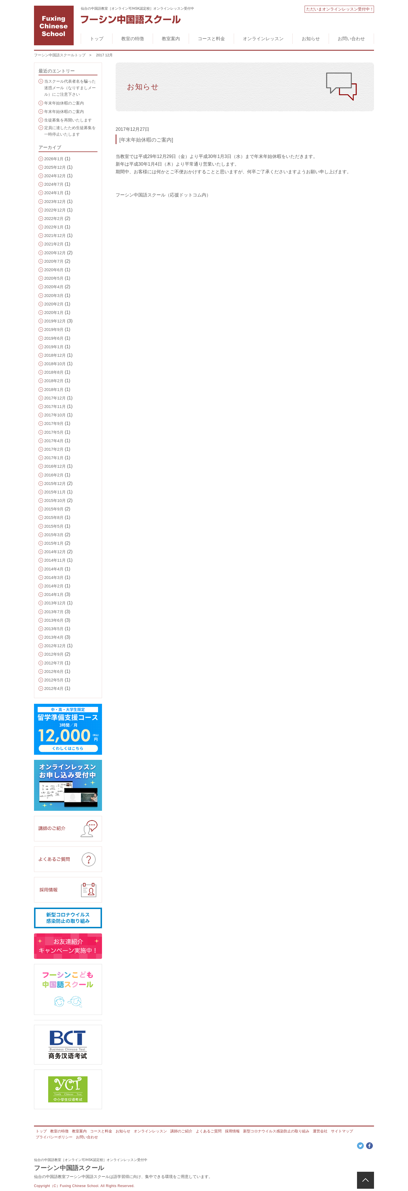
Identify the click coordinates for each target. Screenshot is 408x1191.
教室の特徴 (132, 38)
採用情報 (232, 1131)
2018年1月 (53, 389)
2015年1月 (53, 543)
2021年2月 (53, 244)
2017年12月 (55, 398)
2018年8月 (53, 372)
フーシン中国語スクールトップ (60, 55)
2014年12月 (55, 551)
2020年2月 (53, 304)
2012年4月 (53, 688)
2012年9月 (53, 654)
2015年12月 (55, 483)
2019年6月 (53, 338)
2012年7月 (53, 663)
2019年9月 (53, 329)
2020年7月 (53, 261)
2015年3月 (53, 535)
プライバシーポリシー (54, 1137)
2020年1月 (53, 312)
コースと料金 (211, 38)
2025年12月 (55, 167)
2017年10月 (55, 415)
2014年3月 (53, 577)
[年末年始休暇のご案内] (146, 140)
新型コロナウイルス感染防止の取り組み (276, 1131)
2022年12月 (55, 210)
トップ (96, 38)
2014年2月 (53, 586)
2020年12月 (55, 253)
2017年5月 (53, 432)
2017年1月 (53, 458)
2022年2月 (53, 218)
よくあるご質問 (209, 1131)
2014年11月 (55, 560)
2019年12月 (55, 321)
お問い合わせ (351, 38)
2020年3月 (53, 295)
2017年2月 (53, 449)
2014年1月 (53, 594)
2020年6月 (53, 270)
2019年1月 (53, 347)
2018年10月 (55, 364)
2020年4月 (53, 287)
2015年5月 (53, 526)
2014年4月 (53, 569)
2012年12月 (55, 645)
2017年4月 (53, 441)
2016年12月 (55, 466)
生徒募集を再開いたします (68, 120)
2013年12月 (55, 603)
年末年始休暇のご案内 (64, 103)
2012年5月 (53, 680)
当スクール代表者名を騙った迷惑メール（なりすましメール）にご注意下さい (70, 88)
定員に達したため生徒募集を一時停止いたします (70, 130)
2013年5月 (53, 628)
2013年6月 (53, 620)
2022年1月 (53, 227)
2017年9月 (53, 423)
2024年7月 (53, 184)
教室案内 (171, 38)
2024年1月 (53, 193)
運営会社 (320, 1131)
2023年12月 (55, 201)
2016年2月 (53, 475)
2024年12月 (55, 176)
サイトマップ (342, 1131)
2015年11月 (55, 492)
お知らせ (311, 38)
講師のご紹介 (181, 1131)
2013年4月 (53, 637)
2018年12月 (55, 355)
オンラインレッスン (263, 38)
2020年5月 (53, 278)
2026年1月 (53, 159)
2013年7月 (53, 612)
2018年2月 (53, 381)
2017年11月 (55, 406)
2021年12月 (55, 235)
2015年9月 (53, 509)
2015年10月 (55, 500)
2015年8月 (53, 517)
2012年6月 (53, 671)
